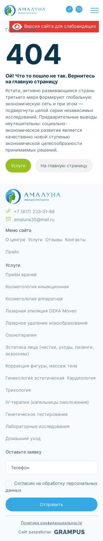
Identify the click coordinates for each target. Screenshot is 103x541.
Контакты (75, 239)
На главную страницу (64, 165)
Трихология (18, 390)
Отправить (51, 504)
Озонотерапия (21, 335)
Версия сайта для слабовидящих (54, 26)
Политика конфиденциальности (51, 522)
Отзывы (53, 239)
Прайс (12, 251)
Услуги (18, 165)
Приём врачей (21, 274)
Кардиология (81, 378)
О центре (15, 239)
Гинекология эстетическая (34, 378)
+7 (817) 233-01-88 (69, 9)
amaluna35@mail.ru (79, 9)
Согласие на (51, 486)
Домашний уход (23, 438)
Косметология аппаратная (34, 298)
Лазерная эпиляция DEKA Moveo (41, 311)
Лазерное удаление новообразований (46, 323)
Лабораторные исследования (37, 426)
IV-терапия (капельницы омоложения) (47, 402)
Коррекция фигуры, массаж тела (41, 366)
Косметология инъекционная (37, 286)
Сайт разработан (51, 531)
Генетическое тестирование (36, 414)
